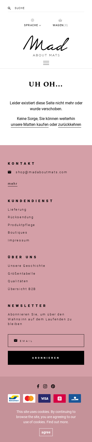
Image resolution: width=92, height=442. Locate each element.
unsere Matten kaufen (30, 124)
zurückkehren (69, 124)
